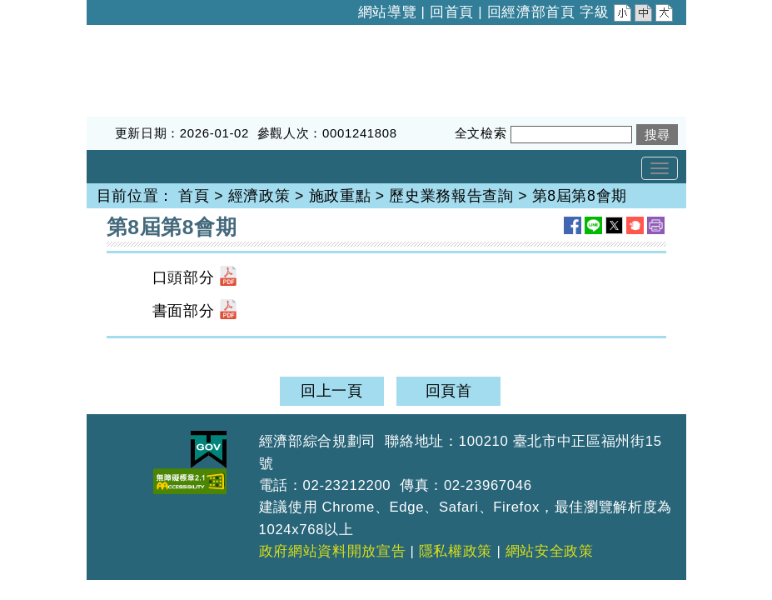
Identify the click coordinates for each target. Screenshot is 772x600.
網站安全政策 (550, 551)
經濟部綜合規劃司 (149, 36)
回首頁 (452, 12)
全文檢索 (481, 133)
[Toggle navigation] (659, 168)
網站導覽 (387, 12)
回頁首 (449, 390)
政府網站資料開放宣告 (332, 551)
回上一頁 (332, 390)
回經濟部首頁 (531, 12)
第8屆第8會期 (579, 196)
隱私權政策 (455, 551)
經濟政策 (259, 196)
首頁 (193, 196)
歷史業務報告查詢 (451, 196)
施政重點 (340, 196)
